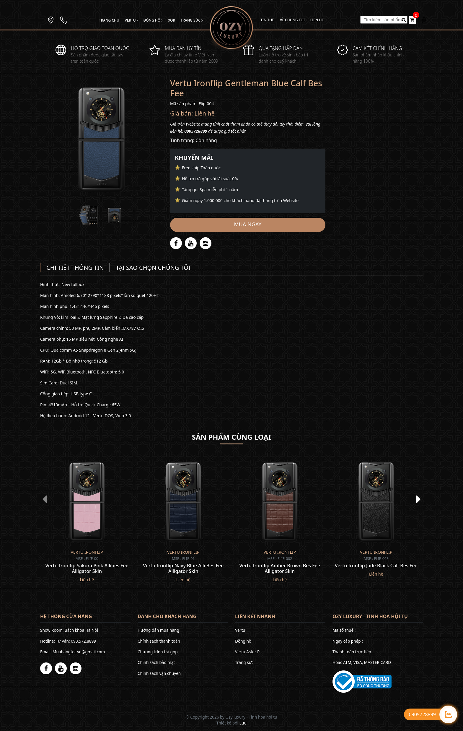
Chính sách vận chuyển (159, 673)
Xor (171, 20)
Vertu (131, 20)
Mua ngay (248, 224)
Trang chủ (109, 20)
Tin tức (267, 19)
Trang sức (192, 20)
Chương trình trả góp (158, 651)
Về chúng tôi (292, 19)
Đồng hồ (152, 20)
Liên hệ (317, 19)
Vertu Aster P (247, 651)
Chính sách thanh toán (159, 641)
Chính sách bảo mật (156, 662)
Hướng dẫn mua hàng (158, 630)
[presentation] (44, 499)
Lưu (243, 723)
